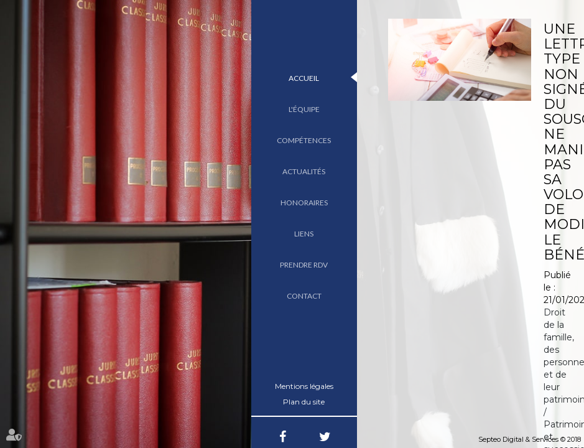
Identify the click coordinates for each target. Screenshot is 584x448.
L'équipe (304, 109)
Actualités (303, 171)
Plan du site (304, 401)
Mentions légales (304, 386)
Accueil (304, 78)
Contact (304, 296)
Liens (303, 233)
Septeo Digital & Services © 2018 (529, 439)
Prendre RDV (304, 264)
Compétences (304, 140)
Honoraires (304, 202)
